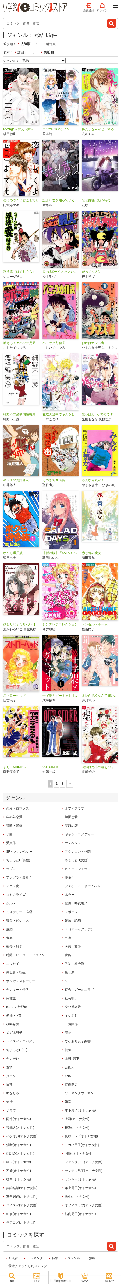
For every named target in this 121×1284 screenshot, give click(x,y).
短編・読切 (73, 920)
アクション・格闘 (78, 851)
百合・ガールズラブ (79, 990)
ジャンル (73, 1258)
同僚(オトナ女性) (18, 1119)
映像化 (69, 877)
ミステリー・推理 (19, 912)
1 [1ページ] (50, 784)
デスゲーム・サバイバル (82, 886)
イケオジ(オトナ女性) (21, 1136)
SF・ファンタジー (19, 851)
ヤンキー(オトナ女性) (80, 1179)
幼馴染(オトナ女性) (20, 1153)
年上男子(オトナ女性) (80, 1188)
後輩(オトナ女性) (18, 1179)
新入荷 (13, 1258)
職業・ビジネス (17, 920)
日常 (9, 1084)
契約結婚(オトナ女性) (21, 1188)
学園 (9, 834)
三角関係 (71, 1024)
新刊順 (51, 44)
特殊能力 (71, 1084)
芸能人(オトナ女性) (20, 1128)
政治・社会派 (74, 964)
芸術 (68, 938)
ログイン (102, 7)
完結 (68, 1033)
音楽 (9, 938)
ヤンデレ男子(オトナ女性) (83, 1171)
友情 (9, 1067)
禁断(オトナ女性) (18, 1145)
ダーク (11, 1076)
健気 (68, 1050)
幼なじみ (12, 1093)
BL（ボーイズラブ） (79, 929)
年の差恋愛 (14, 817)
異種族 (11, 998)
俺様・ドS (13, 1015)
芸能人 (69, 1067)
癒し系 (69, 972)
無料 (92, 1258)
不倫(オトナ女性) (18, 1171)
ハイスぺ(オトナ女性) (21, 1205)
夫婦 (9, 1102)
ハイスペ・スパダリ (20, 1041)
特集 (55, 1258)
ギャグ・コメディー (79, 834)
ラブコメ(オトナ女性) (21, 1222)
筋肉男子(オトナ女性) (80, 1214)
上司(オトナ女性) (77, 1119)
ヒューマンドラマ (78, 869)
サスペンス (73, 843)
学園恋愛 (71, 817)
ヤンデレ (12, 1059)
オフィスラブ (74, 808)
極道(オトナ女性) (77, 1128)
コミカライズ (16, 895)
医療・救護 (73, 946)
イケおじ (71, 1015)
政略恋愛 (12, 1024)
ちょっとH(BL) (16, 1050)
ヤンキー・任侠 (17, 990)
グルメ (11, 903)
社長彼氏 (71, 998)
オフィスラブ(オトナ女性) (83, 1205)
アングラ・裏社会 (19, 877)
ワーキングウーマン (79, 1093)
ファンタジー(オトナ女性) (83, 1162)
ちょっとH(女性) (77, 860)
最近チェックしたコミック (27, 1266)
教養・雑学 (14, 946)
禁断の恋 (71, 826)
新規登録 (88, 7)
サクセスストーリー (20, 981)
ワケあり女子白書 (78, 1041)
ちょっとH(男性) (18, 860)
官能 (68, 955)
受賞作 (11, 843)
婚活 (68, 1102)
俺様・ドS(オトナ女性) (81, 1136)
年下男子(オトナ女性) (80, 1110)
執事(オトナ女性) (18, 1214)
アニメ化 (12, 886)
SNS (68, 1076)
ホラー (69, 895)
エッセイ (12, 964)
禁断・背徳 (14, 826)
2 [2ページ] (57, 784)
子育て (11, 1110)
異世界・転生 (16, 972)
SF (67, 981)
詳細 (22, 52)
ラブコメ (12, 869)
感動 (9, 929)
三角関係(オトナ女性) (21, 1197)
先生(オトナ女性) (77, 1197)
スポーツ (71, 912)
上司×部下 (72, 1059)
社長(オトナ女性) (18, 1162)
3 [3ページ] (63, 784)
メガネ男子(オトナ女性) (82, 1145)
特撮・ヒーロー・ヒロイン (25, 955)
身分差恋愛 (73, 1007)
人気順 (25, 44)
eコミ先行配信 (16, 1007)
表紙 (49, 52)
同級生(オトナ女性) (79, 1153)
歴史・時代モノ (76, 903)
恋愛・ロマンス (17, 808)
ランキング (35, 1258)
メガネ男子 (14, 1033)
